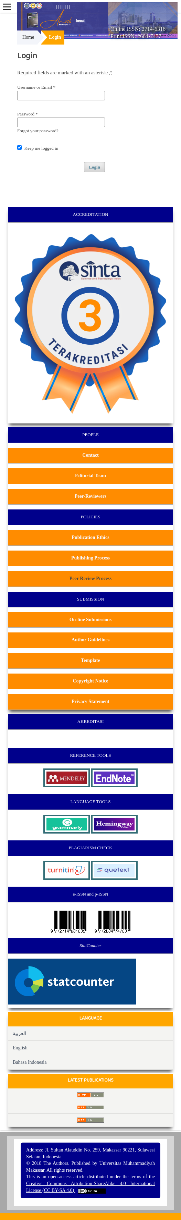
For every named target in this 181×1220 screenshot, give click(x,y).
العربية (19, 1033)
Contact (90, 455)
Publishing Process (90, 557)
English (20, 1047)
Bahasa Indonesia (29, 1062)
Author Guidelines (91, 639)
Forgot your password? (37, 130)
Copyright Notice (90, 680)
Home (28, 37)
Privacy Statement (90, 701)
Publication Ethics (90, 537)
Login (94, 167)
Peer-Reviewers (91, 496)
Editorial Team (90, 475)
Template (90, 660)
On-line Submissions (91, 619)
